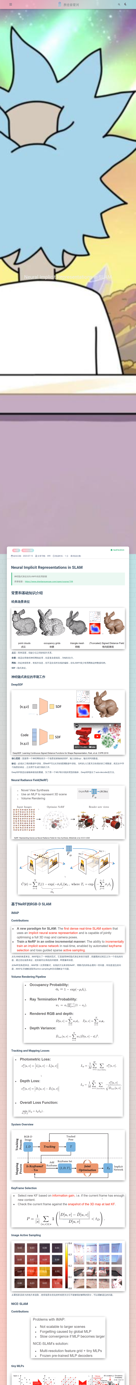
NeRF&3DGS (118, 550)
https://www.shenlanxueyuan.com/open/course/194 (49, 581)
